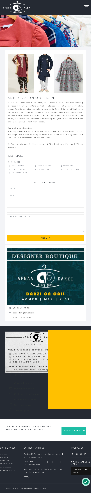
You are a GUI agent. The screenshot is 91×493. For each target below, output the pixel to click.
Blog (50, 462)
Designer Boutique (7, 467)
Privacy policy (50, 469)
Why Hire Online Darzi (38, 477)
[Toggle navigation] (86, 7)
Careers (28, 464)
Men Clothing (5, 457)
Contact (64, 462)
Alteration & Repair (7, 470)
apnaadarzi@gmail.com (33, 457)
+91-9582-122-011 (41, 454)
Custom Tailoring (6, 463)
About (37, 462)
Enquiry (56, 462)
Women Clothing (6, 460)
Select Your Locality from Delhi (80, 471)
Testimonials (37, 464)
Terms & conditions (37, 472)
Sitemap (41, 469)
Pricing (44, 462)
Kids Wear (4, 454)
